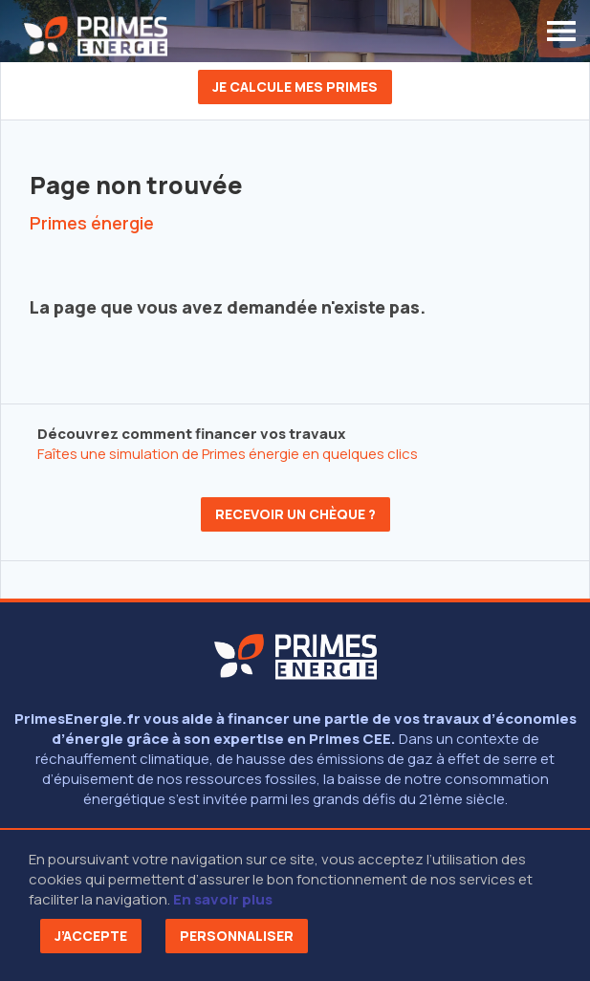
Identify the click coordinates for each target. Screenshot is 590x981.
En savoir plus (223, 899)
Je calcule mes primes (295, 86)
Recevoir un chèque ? (295, 514)
